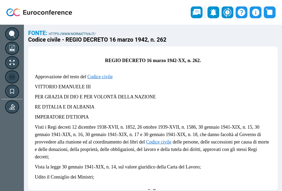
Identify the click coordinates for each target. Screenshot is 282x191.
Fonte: (38, 33)
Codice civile (100, 76)
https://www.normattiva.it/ (72, 34)
